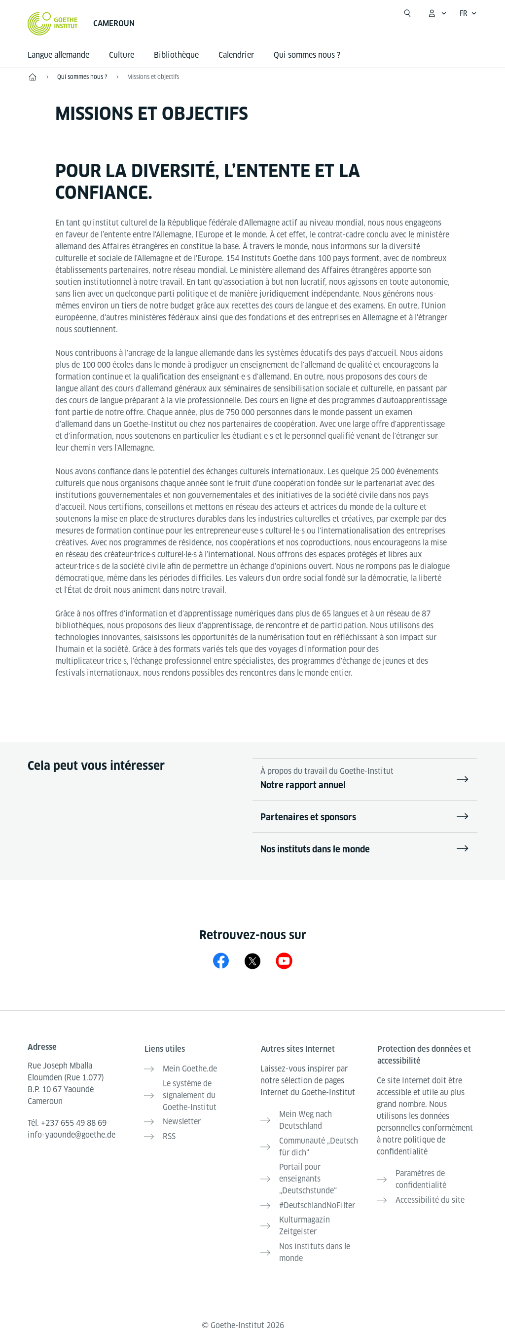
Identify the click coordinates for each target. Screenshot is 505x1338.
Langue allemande (58, 55)
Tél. (67, 1123)
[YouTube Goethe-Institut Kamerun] (284, 961)
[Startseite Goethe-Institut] (52, 24)
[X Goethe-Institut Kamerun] (252, 961)
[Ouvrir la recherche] (407, 13)
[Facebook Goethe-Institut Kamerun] (221, 961)
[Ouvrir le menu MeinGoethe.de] (437, 13)
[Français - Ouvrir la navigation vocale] (468, 13)
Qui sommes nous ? (307, 55)
